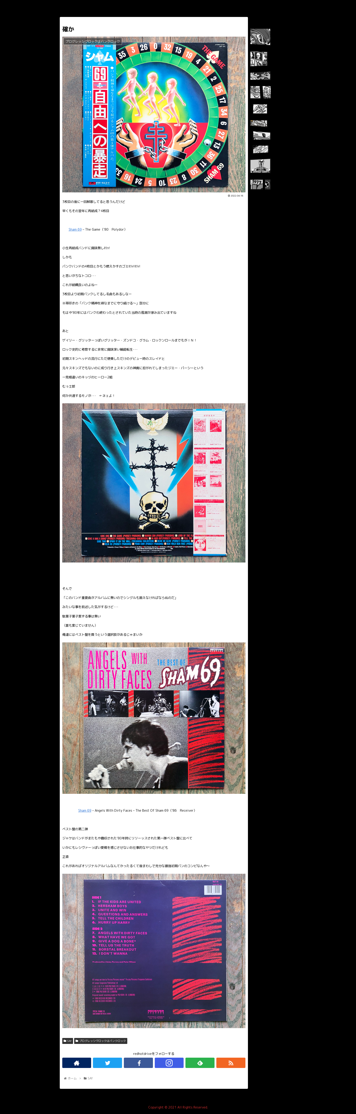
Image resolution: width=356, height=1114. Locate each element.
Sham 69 (75, 229)
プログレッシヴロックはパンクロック (101, 1041)
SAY (68, 1041)
